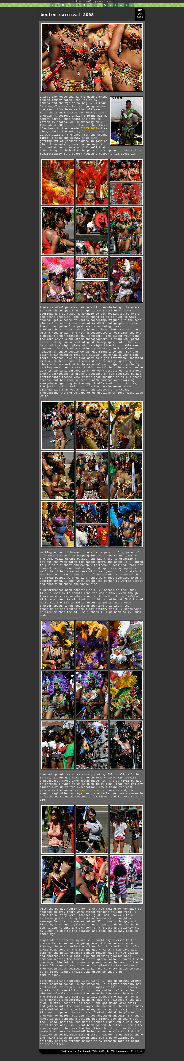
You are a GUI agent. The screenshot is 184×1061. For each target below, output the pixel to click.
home (109, 1)
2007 (94, 128)
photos (99, 1)
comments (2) (125, 1051)
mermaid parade (87, 790)
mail (88, 1)
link (139, 1051)
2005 (85, 128)
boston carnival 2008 (67, 14)
